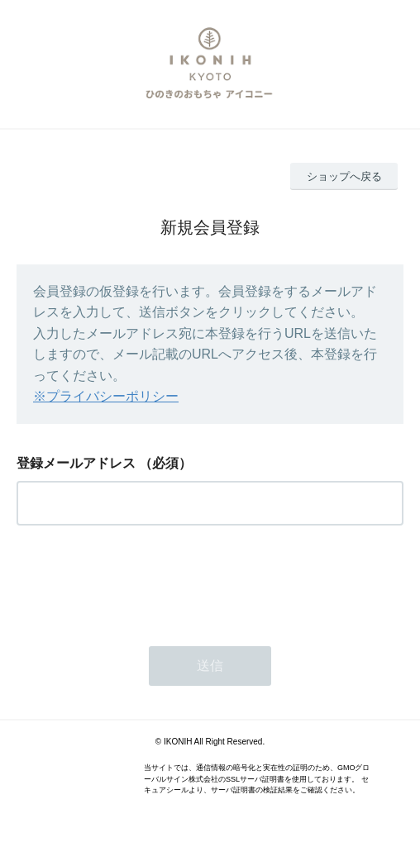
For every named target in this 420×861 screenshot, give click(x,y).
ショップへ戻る (344, 176)
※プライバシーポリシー (106, 396)
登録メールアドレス (76, 463)
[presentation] (142, 581)
